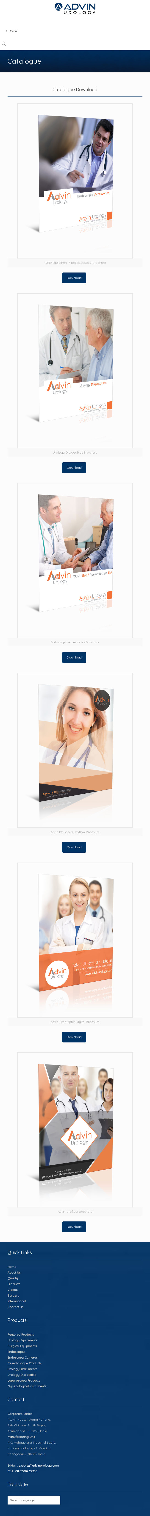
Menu (11, 31)
